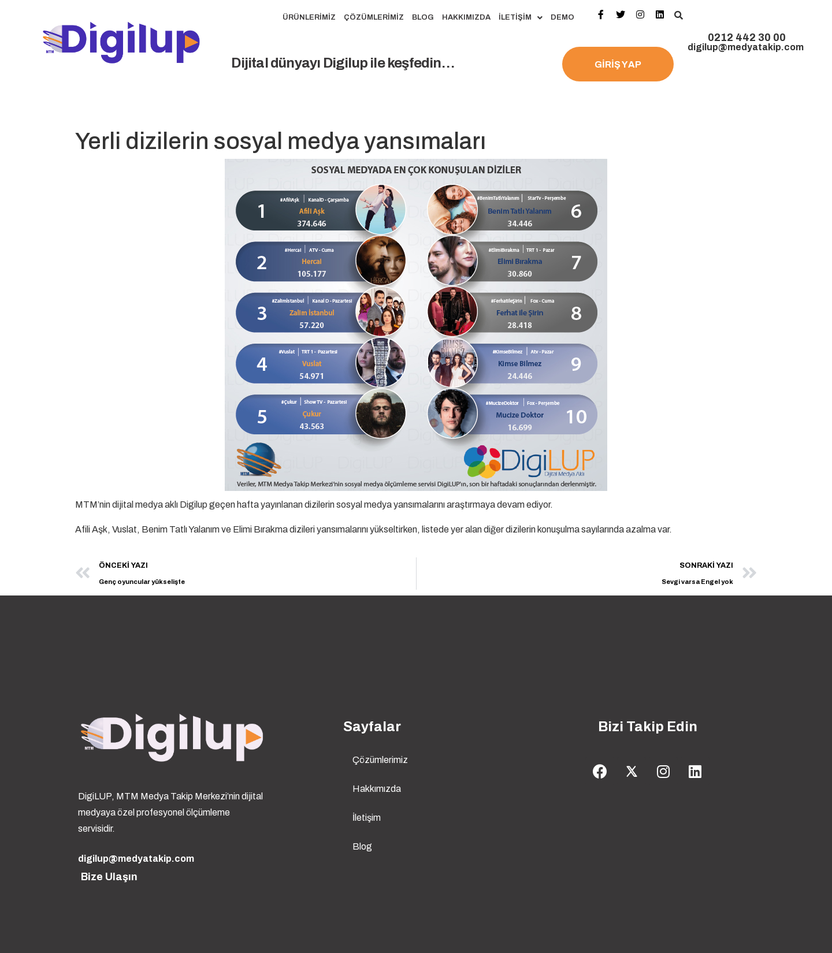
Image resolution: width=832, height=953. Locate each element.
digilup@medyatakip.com (746, 47)
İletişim (521, 17)
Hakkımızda (466, 17)
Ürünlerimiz (309, 17)
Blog (423, 17)
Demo (562, 17)
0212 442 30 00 (747, 37)
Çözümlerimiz (374, 17)
